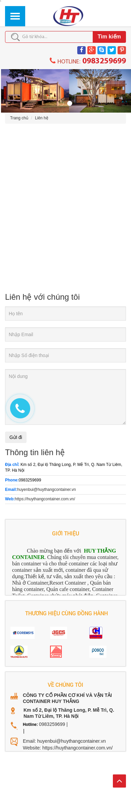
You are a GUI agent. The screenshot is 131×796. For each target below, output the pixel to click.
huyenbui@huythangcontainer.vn (46, 488)
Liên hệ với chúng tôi (42, 295)
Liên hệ (41, 116)
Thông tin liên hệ (35, 450)
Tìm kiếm (109, 36)
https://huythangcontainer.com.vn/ (45, 497)
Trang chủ (19, 116)
